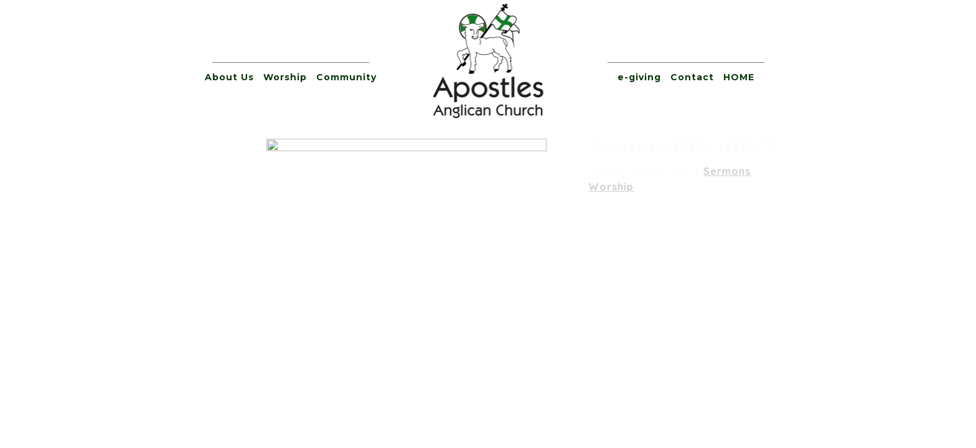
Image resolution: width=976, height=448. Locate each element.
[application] (488, 222)
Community (346, 77)
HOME (738, 77)
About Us (229, 77)
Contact (692, 77)
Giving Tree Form (555, 324)
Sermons (447, 171)
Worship (285, 77)
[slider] (471, 223)
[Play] (215, 223)
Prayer (485, 324)
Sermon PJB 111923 (402, 146)
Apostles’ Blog (645, 324)
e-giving (639, 77)
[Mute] (726, 223)
